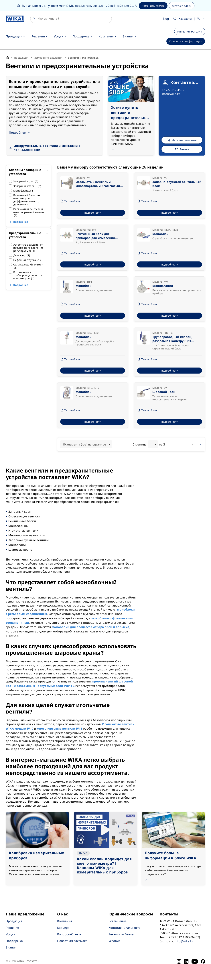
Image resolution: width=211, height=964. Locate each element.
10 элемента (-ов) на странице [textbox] (84, 433)
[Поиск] (71, 7)
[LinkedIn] (186, 950)
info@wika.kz (170, 83)
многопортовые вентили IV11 (59, 717)
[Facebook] (203, 950)
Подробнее (20, 210)
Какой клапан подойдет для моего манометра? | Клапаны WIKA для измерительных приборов (104, 854)
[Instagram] (179, 950)
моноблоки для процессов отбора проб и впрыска (90, 616)
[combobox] (86, 433)
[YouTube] (195, 950)
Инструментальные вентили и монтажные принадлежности (47, 136)
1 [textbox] (151, 433)
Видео (83, 841)
